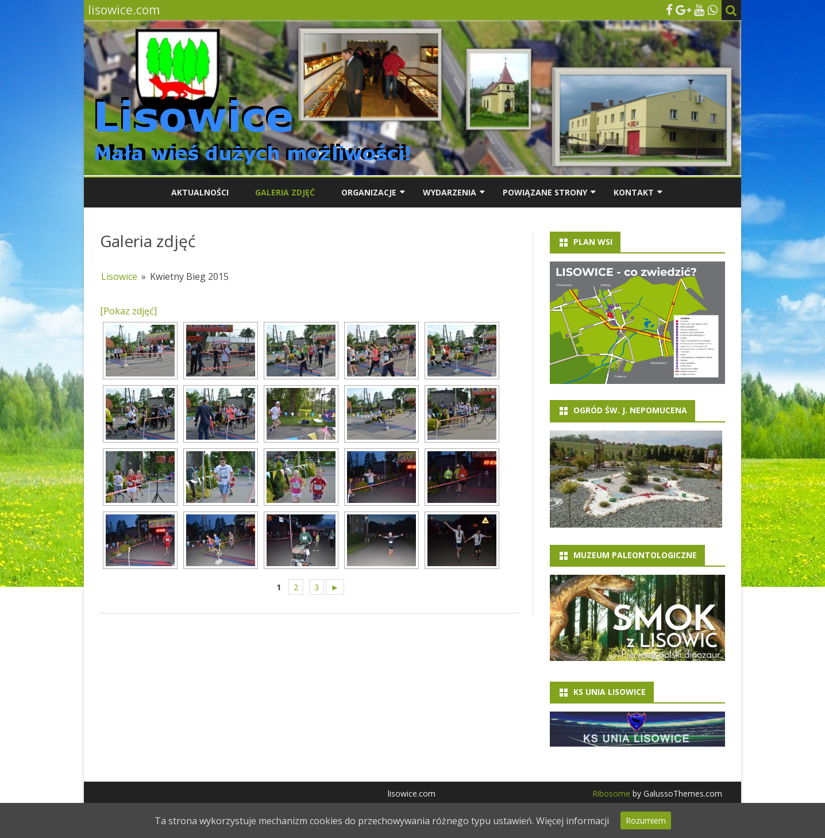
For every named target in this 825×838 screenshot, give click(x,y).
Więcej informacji (572, 820)
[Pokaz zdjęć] (128, 311)
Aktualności (200, 192)
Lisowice (119, 276)
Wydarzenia (449, 192)
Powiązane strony (545, 192)
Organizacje (368, 192)
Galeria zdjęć (285, 192)
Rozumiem (646, 820)
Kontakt (634, 192)
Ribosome (611, 793)
